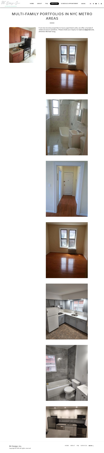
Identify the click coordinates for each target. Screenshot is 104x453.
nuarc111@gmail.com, (86, 30)
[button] (93, 3)
